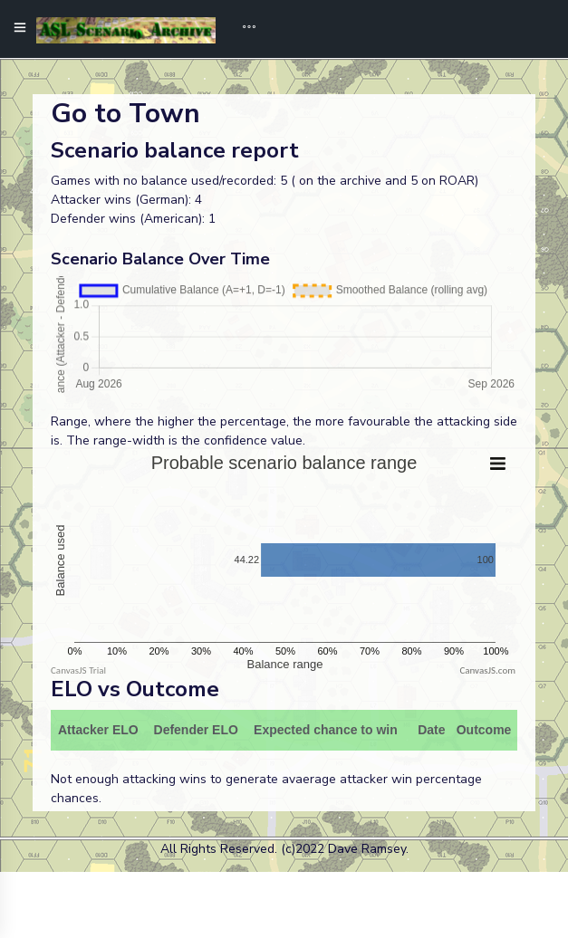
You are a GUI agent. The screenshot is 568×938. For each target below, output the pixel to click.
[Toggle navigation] (242, 29)
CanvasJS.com (487, 670)
